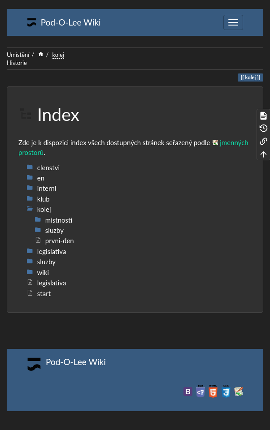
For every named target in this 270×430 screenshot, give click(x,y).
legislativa (46, 283)
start (38, 293)
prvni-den (54, 240)
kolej (58, 54)
